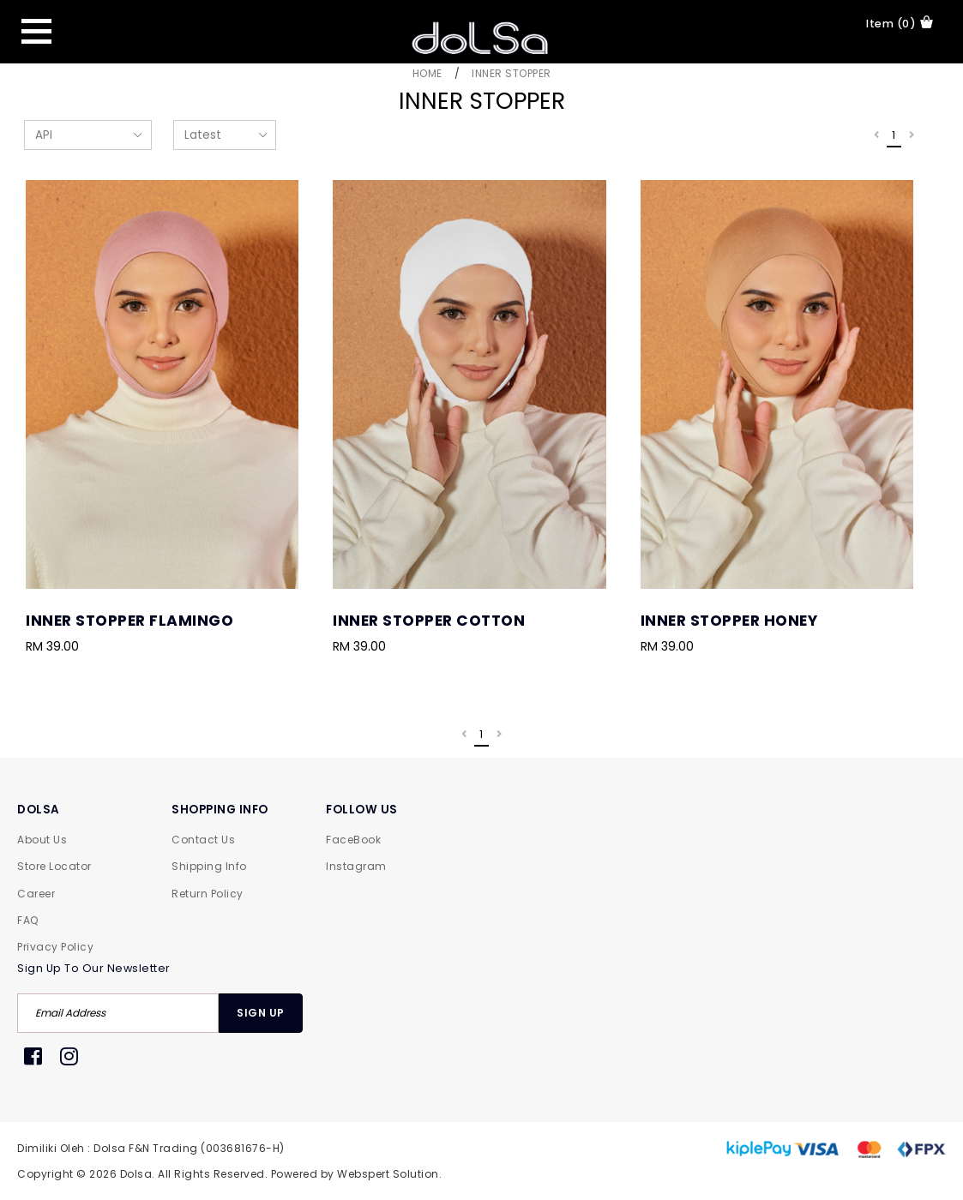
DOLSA (38, 809)
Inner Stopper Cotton (429, 620)
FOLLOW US (362, 809)
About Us (42, 839)
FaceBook (353, 839)
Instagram (356, 866)
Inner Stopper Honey (729, 620)
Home (427, 73)
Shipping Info (209, 866)
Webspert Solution (388, 1174)
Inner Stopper (511, 73)
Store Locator (54, 866)
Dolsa (136, 1174)
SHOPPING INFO (220, 809)
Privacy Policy (55, 946)
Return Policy (208, 893)
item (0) (899, 23)
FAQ (28, 920)
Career (36, 893)
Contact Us (203, 839)
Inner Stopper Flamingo (129, 620)
